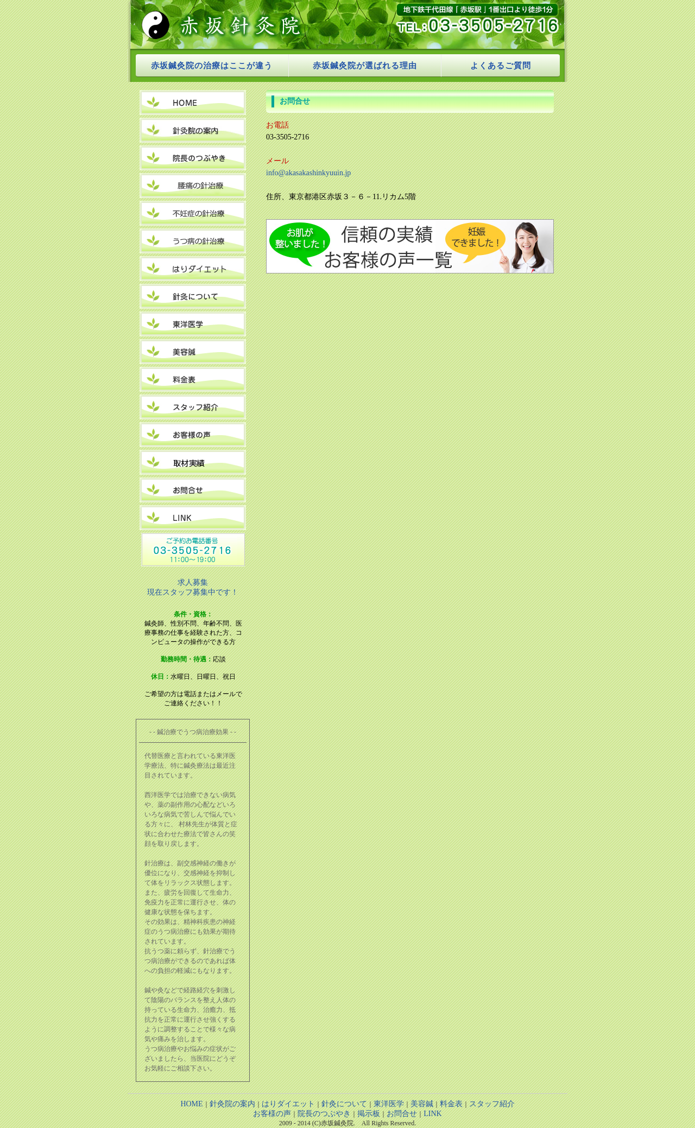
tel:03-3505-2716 (469, 24)
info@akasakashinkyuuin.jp (308, 173)
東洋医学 (389, 1104)
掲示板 (368, 1114)
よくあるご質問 (500, 65)
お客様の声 (272, 1114)
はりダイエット (288, 1104)
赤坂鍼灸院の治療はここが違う (212, 65)
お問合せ (402, 1114)
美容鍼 (421, 1104)
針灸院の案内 (232, 1104)
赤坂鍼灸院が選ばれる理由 (365, 65)
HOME (191, 1104)
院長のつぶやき (324, 1114)
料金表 (451, 1104)
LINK (432, 1114)
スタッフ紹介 (492, 1104)
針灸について (344, 1104)
